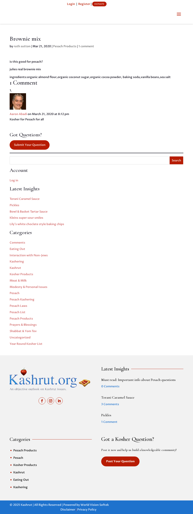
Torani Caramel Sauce (25, 199)
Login (71, 4)
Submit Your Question (29, 145)
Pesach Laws (18, 306)
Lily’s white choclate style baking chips (37, 224)
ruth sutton (22, 46)
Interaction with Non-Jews (29, 255)
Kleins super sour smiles (26, 218)
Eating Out (17, 249)
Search (176, 160)
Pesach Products (64, 46)
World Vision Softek (95, 505)
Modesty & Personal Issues (28, 287)
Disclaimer (67, 510)
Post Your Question (120, 461)
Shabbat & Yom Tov (23, 331)
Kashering (17, 261)
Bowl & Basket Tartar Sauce (29, 212)
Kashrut (15, 268)
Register (84, 4)
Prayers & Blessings (23, 325)
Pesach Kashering (22, 299)
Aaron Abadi (18, 114)
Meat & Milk (18, 281)
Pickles (14, 205)
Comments (17, 243)
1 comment (86, 46)
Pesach (14, 293)
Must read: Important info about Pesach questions (138, 379)
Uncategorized (20, 337)
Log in (14, 180)
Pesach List (17, 312)
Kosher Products (21, 274)
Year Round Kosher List (26, 344)
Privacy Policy (86, 510)
